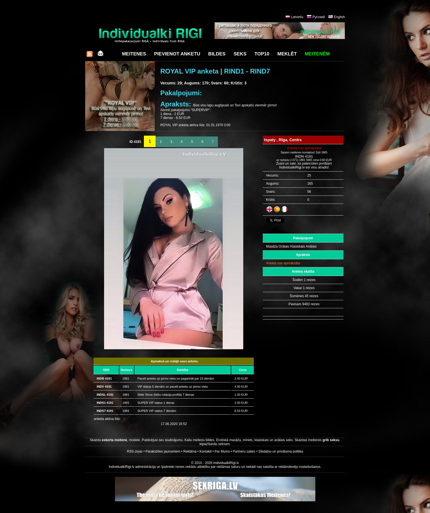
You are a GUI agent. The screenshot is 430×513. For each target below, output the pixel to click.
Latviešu (297, 17)
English (339, 17)
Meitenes (134, 54)
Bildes (216, 54)
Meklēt (287, 54)
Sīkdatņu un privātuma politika (280, 451)
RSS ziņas (134, 451)
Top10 (261, 54)
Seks (240, 54)
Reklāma (189, 451)
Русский (318, 17)
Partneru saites (244, 451)
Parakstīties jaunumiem (163, 451)
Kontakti (206, 451)
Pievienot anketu (177, 54)
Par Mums (222, 451)
